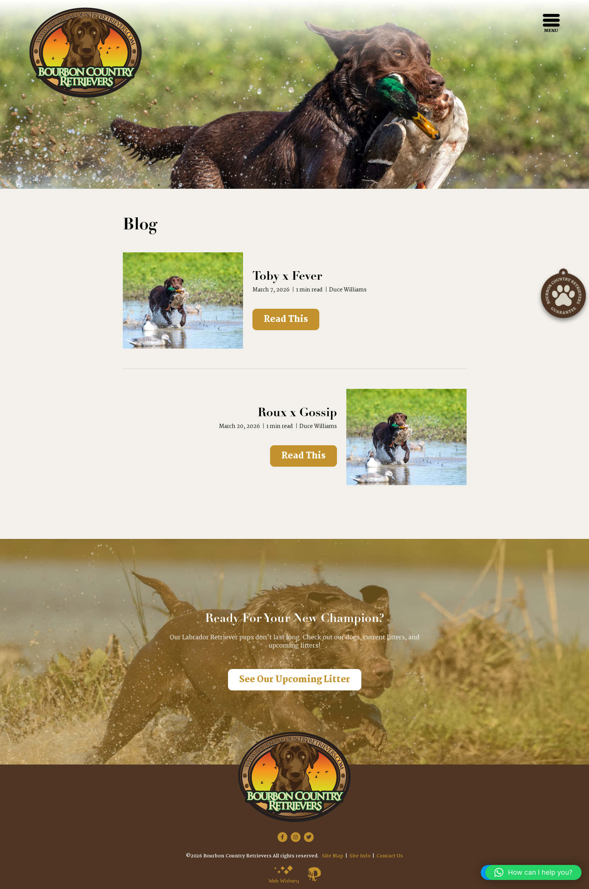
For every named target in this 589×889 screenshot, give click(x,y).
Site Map (332, 856)
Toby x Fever (287, 277)
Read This (286, 319)
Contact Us (389, 856)
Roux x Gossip (297, 413)
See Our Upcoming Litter (294, 680)
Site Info (359, 856)
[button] (533, 872)
